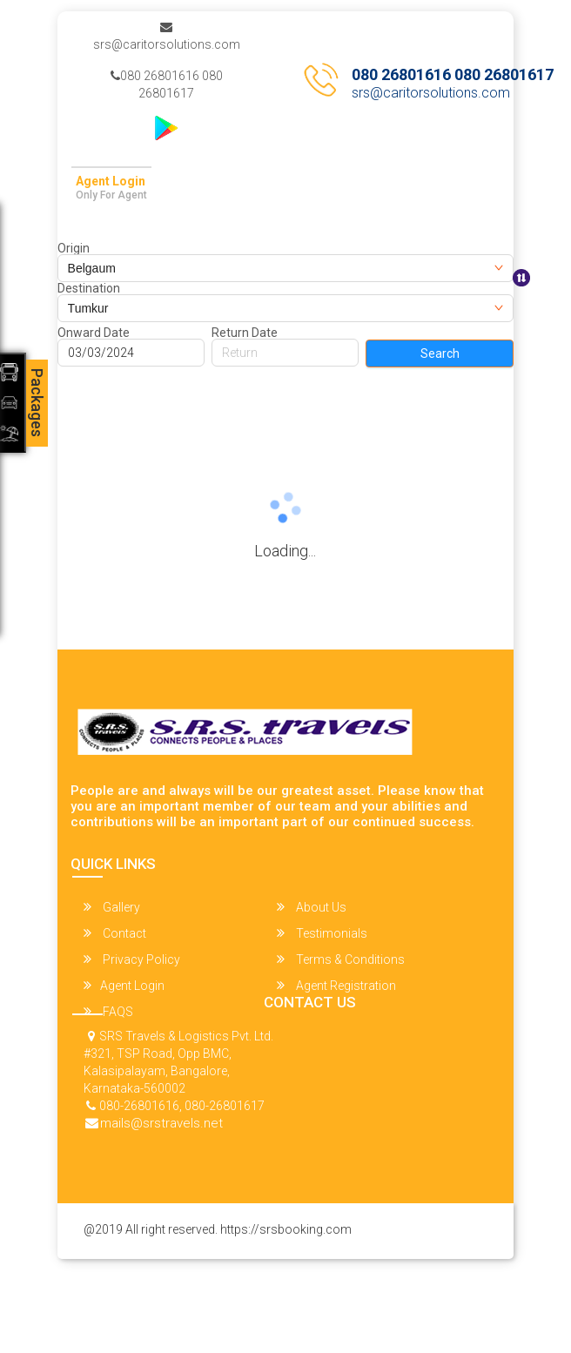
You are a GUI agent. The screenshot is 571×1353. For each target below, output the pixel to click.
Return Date (245, 332)
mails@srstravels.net (161, 1123)
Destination (88, 288)
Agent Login (110, 181)
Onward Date (93, 332)
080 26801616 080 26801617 (167, 84)
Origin (73, 248)
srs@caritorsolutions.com (166, 36)
